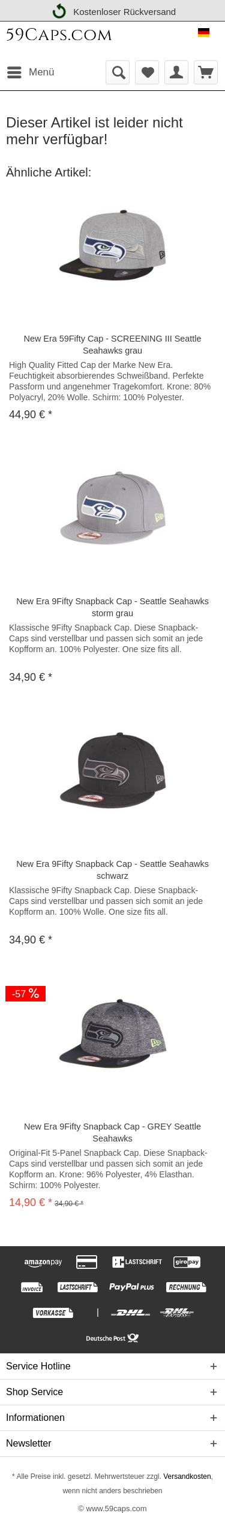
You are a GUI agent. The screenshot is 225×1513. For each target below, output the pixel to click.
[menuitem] (30, 72)
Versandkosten (186, 1476)
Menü (31, 70)
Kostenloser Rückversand (112, 10)
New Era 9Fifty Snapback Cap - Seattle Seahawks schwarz (112, 870)
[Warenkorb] (206, 72)
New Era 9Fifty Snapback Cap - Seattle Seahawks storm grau (112, 607)
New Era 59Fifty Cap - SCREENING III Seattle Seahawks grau (113, 344)
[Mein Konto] (176, 72)
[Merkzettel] (147, 72)
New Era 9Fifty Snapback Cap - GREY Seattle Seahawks (112, 1132)
